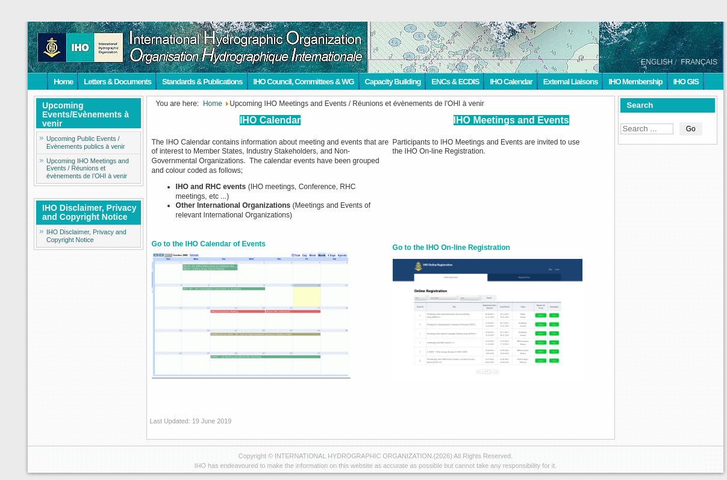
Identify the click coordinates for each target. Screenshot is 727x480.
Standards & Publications (202, 81)
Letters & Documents (117, 81)
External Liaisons (570, 81)
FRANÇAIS (699, 62)
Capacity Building (393, 81)
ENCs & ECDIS (455, 81)
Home (63, 81)
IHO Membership (635, 81)
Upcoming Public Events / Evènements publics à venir (85, 142)
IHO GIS (686, 81)
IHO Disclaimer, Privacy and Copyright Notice (86, 235)
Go (691, 129)
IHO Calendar (511, 81)
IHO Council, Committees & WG (304, 81)
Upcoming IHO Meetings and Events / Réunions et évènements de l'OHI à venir (87, 168)
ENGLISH (657, 62)
